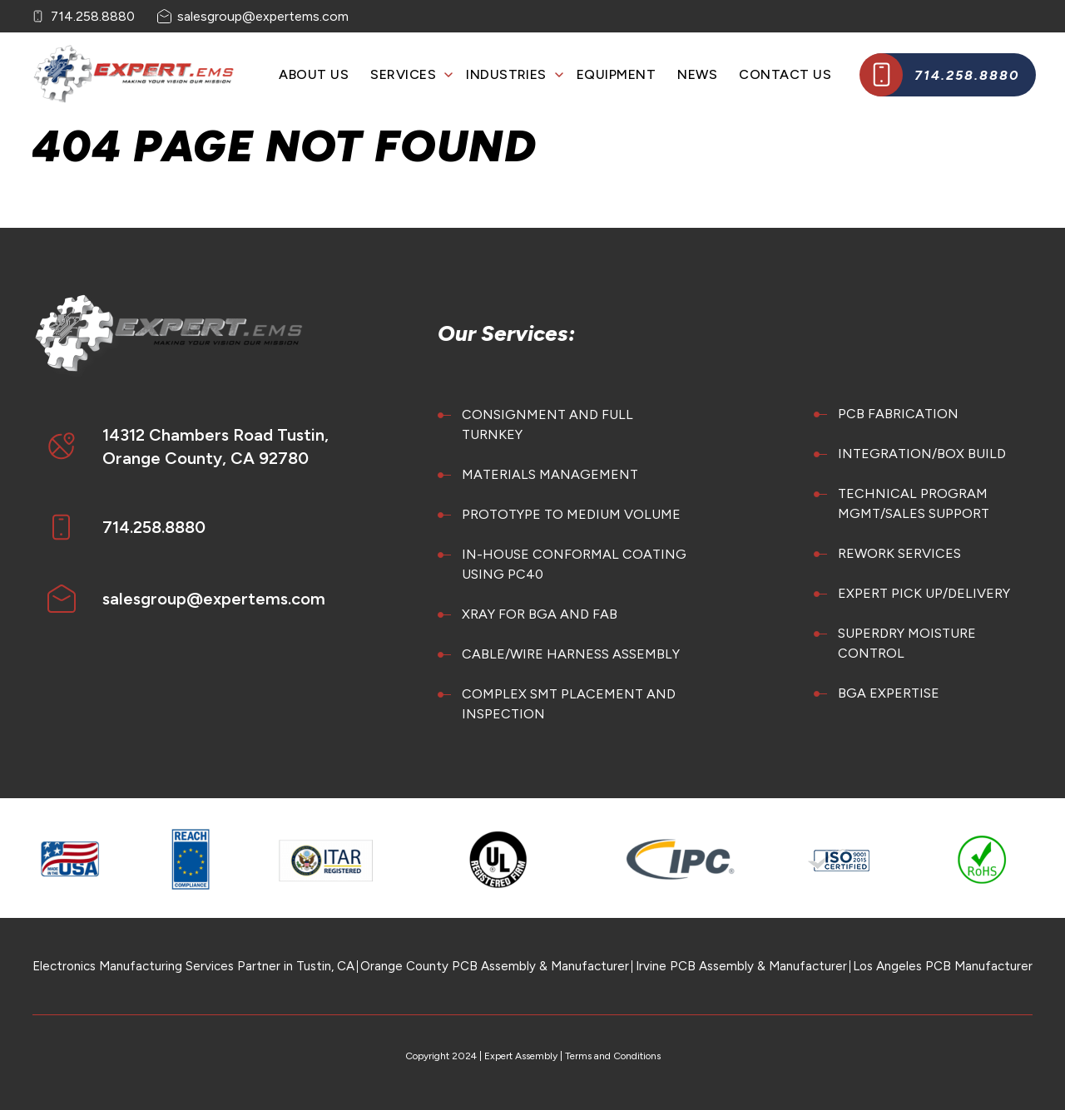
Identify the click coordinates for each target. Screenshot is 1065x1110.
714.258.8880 (93, 16)
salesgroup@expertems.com (263, 16)
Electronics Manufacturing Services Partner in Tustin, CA (193, 966)
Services (403, 74)
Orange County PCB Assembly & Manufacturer (494, 966)
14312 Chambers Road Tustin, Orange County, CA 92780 (215, 446)
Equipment (616, 74)
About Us (314, 74)
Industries (506, 74)
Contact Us (785, 74)
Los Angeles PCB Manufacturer (943, 966)
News (697, 74)
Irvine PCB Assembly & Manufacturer (741, 966)
